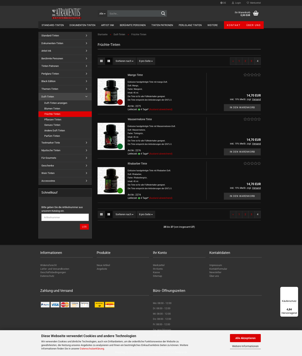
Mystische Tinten (50, 150)
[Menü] (296, 289)
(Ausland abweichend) (160, 109)
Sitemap (157, 276)
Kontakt (234, 25)
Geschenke (47, 165)
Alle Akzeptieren (245, 338)
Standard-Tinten (53, 25)
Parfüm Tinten (52, 135)
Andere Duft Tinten (54, 130)
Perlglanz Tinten (190, 25)
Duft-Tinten (47, 96)
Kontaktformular (218, 268)
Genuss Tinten (52, 124)
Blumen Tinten (52, 108)
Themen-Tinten (49, 88)
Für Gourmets (48, 157)
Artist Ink (107, 25)
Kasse (156, 272)
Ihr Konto (158, 268)
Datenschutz (47, 276)
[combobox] (124, 61)
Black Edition (48, 81)
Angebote (102, 268)
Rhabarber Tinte (137, 163)
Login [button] (236, 3)
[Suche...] (102, 13)
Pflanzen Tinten (52, 119)
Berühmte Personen (133, 25)
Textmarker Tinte (50, 142)
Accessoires (48, 180)
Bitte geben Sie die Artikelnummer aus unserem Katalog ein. (62, 209)
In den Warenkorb (242, 107)
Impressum (215, 265)
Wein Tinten (48, 173)
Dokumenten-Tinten (82, 25)
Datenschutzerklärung (92, 348)
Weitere (212, 25)
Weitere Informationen (245, 346)
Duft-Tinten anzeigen (55, 103)
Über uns (253, 25)
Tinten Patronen (162, 25)
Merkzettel (254, 3)
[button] (223, 3)
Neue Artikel (103, 265)
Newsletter (215, 272)
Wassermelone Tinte (140, 119)
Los (84, 226)
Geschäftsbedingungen (53, 272)
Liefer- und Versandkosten (54, 268)
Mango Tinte (135, 74)
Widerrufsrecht (48, 265)
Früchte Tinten (52, 114)
